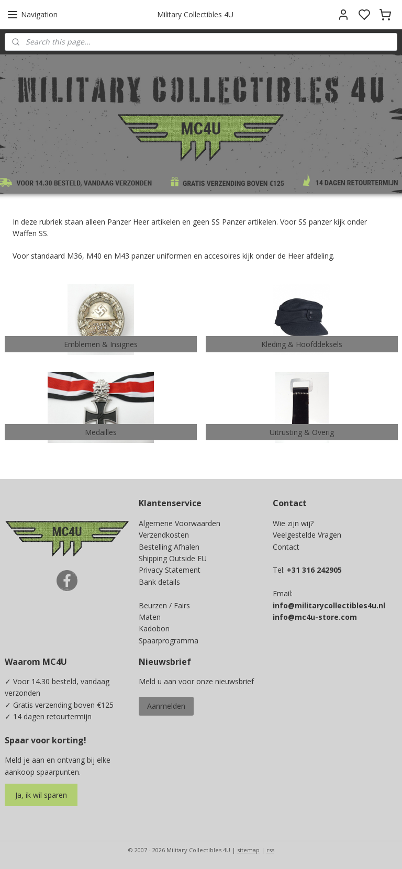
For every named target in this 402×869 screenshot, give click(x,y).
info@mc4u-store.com (315, 617)
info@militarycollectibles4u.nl (329, 605)
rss (270, 850)
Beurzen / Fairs (164, 605)
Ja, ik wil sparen (41, 795)
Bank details (159, 582)
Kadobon (154, 628)
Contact (286, 547)
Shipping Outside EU (173, 558)
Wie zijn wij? (293, 523)
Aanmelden (166, 706)
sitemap (248, 850)
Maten (150, 617)
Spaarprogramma (168, 640)
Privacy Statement (169, 570)
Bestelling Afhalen (169, 547)
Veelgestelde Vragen (307, 535)
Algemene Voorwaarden (179, 523)
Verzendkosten (164, 535)
